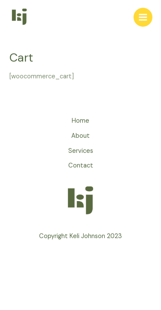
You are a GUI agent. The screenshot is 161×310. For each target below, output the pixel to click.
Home (80, 121)
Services (80, 151)
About (80, 136)
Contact (80, 165)
